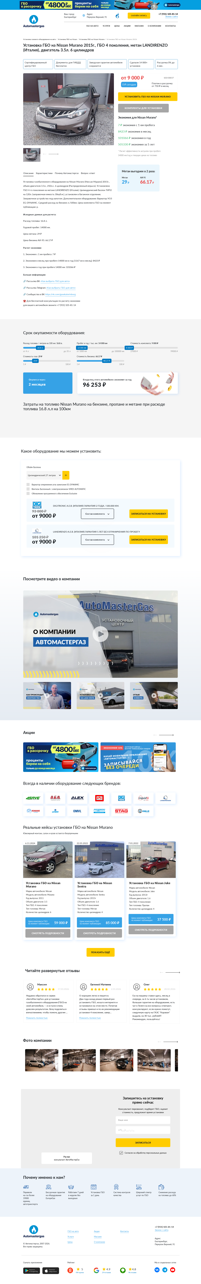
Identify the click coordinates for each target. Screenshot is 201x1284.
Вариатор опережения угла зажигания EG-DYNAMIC (53, 484)
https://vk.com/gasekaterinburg (60, 294)
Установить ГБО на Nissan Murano (148, 96)
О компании (154, 26)
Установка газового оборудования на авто (39, 39)
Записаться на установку (148, 513)
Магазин (139, 26)
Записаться (143, 1142)
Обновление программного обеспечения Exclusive (52, 493)
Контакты (170, 26)
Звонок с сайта (171, 16)
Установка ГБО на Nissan (67, 39)
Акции (127, 26)
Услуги (106, 26)
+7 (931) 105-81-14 (168, 14)
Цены (117, 26)
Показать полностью (37, 1017)
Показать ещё (100, 952)
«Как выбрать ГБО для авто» (55, 281)
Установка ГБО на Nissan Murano (92, 39)
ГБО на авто (92, 26)
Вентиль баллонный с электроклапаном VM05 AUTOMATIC (56, 489)
